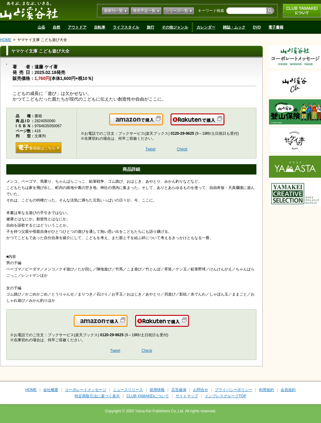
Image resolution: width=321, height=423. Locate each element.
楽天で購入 (188, 324)
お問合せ (200, 390)
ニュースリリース (128, 390)
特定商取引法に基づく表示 (97, 396)
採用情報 (157, 390)
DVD (257, 27)
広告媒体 (179, 390)
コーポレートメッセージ (85, 390)
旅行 (150, 27)
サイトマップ (187, 396)
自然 (56, 27)
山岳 (41, 27)
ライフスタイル (126, 27)
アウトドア (77, 27)
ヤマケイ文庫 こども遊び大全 (42, 40)
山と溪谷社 (29, 10)
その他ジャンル (175, 27)
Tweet (150, 149)
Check (182, 149)
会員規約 (288, 390)
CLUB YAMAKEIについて (302, 11)
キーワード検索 (211, 10)
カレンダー (206, 27)
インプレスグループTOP (225, 396)
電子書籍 (275, 27)
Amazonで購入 (162, 123)
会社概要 (50, 390)
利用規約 (266, 390)
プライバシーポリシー (233, 390)
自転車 (99, 27)
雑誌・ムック (234, 27)
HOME (5, 40)
